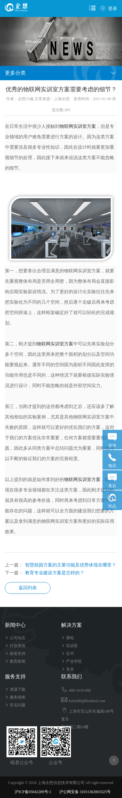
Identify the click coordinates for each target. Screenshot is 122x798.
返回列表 (28, 587)
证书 (67, 653)
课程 (67, 638)
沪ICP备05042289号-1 (33, 792)
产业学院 (71, 661)
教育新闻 (15, 661)
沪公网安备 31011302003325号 (82, 792)
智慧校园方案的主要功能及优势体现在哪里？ (70, 565)
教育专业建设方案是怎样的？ (54, 572)
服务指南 (15, 697)
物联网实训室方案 (78, 126)
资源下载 (15, 689)
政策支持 (15, 653)
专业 (67, 669)
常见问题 (15, 705)
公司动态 (15, 638)
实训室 (69, 645)
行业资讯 (15, 645)
